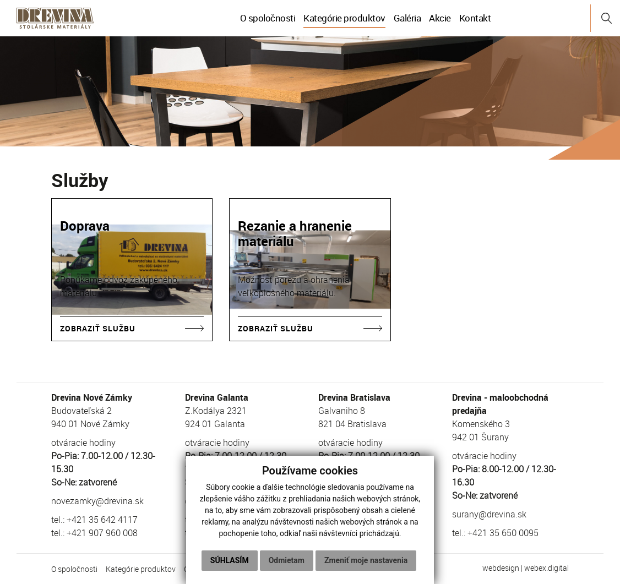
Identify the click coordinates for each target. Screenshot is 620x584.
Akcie (440, 18)
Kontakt (475, 18)
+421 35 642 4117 (102, 520)
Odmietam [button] (286, 560)
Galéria (407, 18)
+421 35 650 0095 (503, 533)
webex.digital (546, 568)
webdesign (500, 568)
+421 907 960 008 (102, 533)
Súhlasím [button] (229, 560)
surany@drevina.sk (489, 514)
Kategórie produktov (344, 18)
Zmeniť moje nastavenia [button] (365, 560)
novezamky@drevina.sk (97, 501)
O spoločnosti (268, 18)
